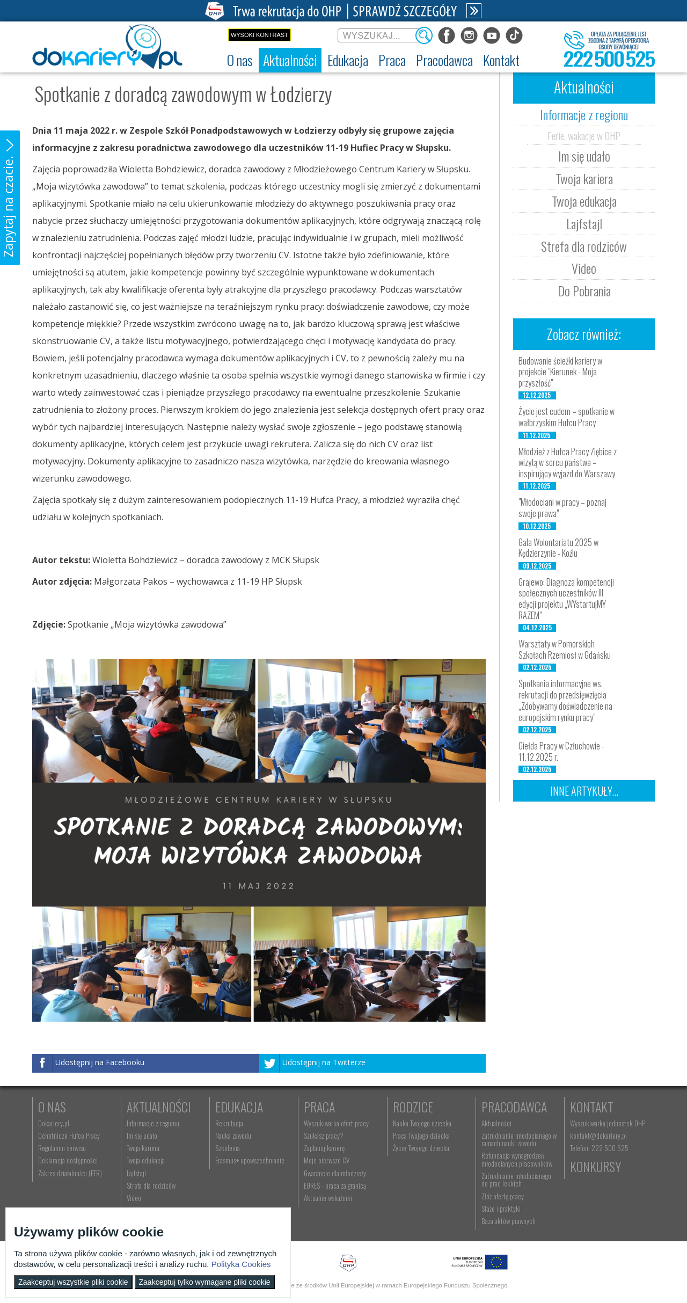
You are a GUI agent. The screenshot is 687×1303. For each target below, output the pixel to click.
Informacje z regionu (584, 114)
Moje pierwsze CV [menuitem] (326, 1160)
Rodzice (413, 1106)
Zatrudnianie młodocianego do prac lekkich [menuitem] (516, 1179)
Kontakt (591, 1106)
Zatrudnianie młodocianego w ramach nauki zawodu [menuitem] (519, 1139)
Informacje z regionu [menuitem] (153, 1123)
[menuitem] (240, 60)
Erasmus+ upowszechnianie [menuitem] (249, 1160)
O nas (52, 1106)
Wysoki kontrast (259, 35)
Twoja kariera (584, 178)
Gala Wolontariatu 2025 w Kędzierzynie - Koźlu (558, 548)
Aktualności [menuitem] (496, 1123)
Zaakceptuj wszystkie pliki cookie (73, 1282)
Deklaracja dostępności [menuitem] (68, 1160)
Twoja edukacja (584, 200)
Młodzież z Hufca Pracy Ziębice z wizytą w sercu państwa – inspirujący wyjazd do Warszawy (567, 463)
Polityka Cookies (241, 1264)
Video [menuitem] (134, 1197)
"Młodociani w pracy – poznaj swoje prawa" (562, 508)
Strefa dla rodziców (584, 246)
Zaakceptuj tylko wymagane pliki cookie (205, 1282)
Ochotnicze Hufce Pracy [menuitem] (69, 1135)
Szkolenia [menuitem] (227, 1147)
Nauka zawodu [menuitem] (233, 1135)
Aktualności (159, 1106)
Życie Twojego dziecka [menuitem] (421, 1147)
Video (584, 268)
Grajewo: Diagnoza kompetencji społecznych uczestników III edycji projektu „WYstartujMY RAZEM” (566, 599)
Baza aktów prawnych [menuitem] (508, 1220)
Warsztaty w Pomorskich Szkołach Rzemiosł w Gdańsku (564, 649)
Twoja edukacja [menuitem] (146, 1160)
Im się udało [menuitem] (142, 1135)
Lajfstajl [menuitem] (136, 1173)
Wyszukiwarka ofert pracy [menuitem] (336, 1123)
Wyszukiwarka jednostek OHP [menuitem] (607, 1123)
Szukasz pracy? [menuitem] (324, 1135)
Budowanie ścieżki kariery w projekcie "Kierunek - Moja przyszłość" (560, 372)
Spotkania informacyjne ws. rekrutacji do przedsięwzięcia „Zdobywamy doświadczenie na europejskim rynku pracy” (565, 700)
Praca (319, 1106)
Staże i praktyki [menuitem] (501, 1208)
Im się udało (584, 155)
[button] (10, 197)
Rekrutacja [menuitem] (229, 1123)
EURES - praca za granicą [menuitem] (335, 1185)
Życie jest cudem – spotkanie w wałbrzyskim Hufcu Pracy (566, 417)
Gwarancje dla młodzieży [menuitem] (335, 1173)
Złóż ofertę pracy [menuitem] (502, 1196)
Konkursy (595, 1166)
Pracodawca (514, 1106)
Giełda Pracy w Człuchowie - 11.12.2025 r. (561, 751)
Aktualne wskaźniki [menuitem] (328, 1197)
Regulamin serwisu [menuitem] (62, 1147)
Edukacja (239, 1106)
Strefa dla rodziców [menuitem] (151, 1185)
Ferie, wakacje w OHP (583, 135)
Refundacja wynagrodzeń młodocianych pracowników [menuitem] (516, 1159)
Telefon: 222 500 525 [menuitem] (599, 1147)
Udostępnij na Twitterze (324, 1062)
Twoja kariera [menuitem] (143, 1147)
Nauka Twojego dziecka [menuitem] (422, 1123)
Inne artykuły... (584, 791)
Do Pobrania (584, 290)
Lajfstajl (584, 223)
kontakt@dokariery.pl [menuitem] (598, 1135)
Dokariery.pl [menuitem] (53, 1123)
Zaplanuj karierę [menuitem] (324, 1147)
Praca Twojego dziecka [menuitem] (421, 1135)
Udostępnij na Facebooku (99, 1062)
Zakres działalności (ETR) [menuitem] (70, 1173)
